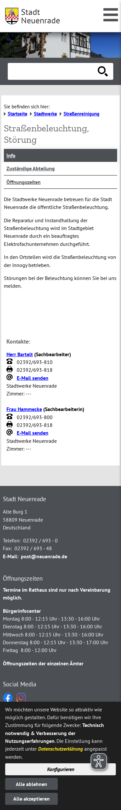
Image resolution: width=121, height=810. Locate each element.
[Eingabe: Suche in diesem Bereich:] (53, 71)
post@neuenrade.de (44, 556)
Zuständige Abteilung (30, 168)
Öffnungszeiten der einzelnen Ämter (43, 663)
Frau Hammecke (24, 409)
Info (10, 155)
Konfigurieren (60, 769)
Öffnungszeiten (23, 182)
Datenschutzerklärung (60, 748)
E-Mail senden (32, 378)
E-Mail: (10, 556)
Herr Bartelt (19, 354)
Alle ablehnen (31, 784)
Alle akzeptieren (31, 798)
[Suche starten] (103, 71)
